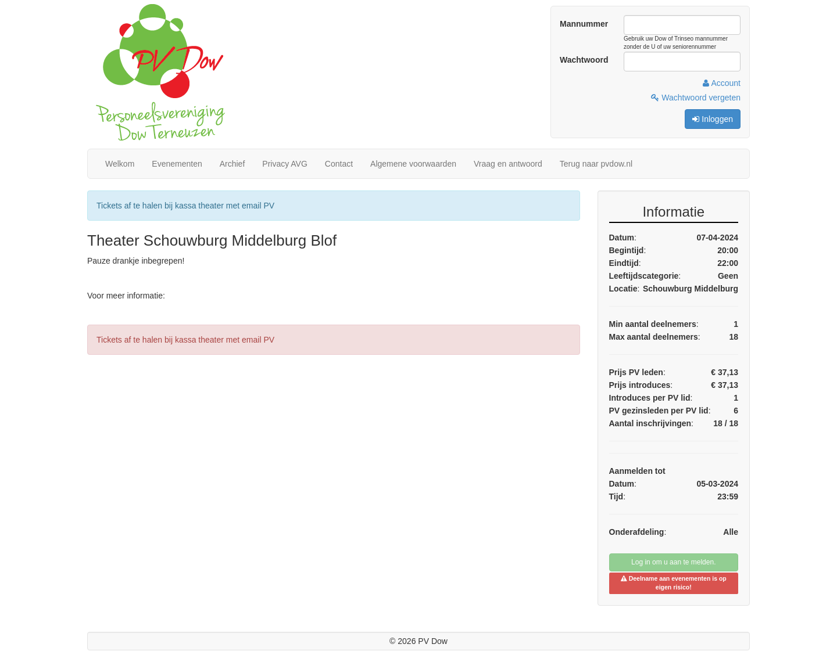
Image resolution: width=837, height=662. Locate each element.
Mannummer (584, 23)
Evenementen (177, 163)
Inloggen (712, 119)
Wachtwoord (584, 59)
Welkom (119, 163)
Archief (232, 163)
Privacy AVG (284, 163)
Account (722, 83)
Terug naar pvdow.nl (596, 163)
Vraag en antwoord (508, 163)
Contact (339, 163)
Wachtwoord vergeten (696, 97)
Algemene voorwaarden (413, 163)
